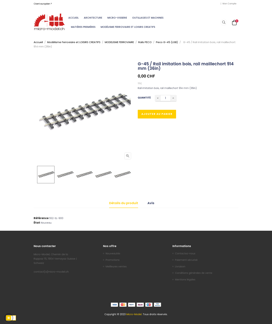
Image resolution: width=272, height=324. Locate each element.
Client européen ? (43, 3)
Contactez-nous (185, 253)
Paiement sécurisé (186, 260)
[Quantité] (165, 98)
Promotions (113, 260)
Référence (41, 218)
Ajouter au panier (156, 114)
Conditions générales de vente (193, 273)
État (37, 222)
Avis (150, 203)
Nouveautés (113, 253)
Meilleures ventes (116, 266)
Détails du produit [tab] (123, 203)
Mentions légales (185, 279)
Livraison (180, 266)
